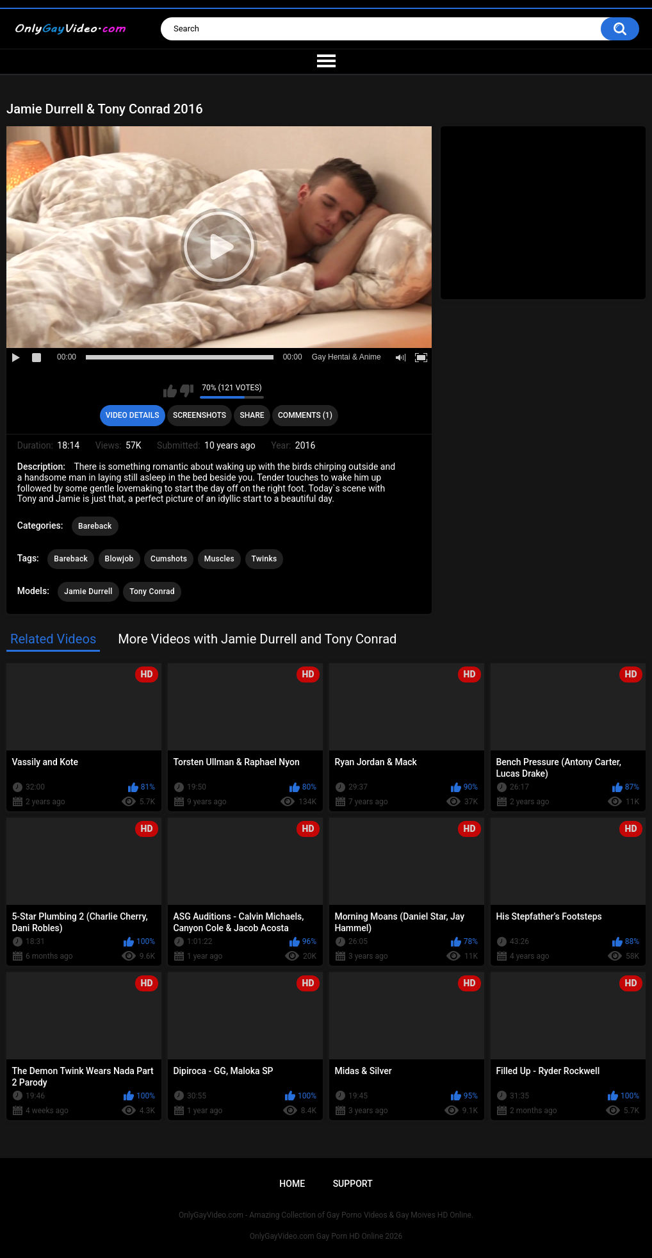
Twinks (264, 558)
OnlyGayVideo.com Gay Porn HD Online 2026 (326, 1236)
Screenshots (199, 415)
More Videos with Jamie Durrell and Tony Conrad (257, 639)
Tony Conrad (152, 591)
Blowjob (119, 558)
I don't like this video (186, 391)
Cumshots (169, 558)
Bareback (95, 526)
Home (292, 1184)
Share (252, 415)
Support (353, 1184)
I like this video (170, 391)
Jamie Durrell (88, 591)
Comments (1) (305, 415)
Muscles (219, 558)
